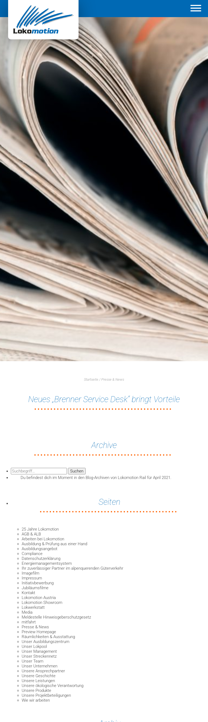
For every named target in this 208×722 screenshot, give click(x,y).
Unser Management (39, 651)
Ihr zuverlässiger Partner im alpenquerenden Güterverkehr (72, 568)
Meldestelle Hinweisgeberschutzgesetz (56, 617)
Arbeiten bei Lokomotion (43, 539)
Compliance (32, 553)
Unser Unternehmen (39, 666)
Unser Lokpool (34, 646)
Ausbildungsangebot (39, 548)
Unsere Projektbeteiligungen (46, 695)
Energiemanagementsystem (47, 563)
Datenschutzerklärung (41, 558)
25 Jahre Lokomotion (40, 529)
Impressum (32, 578)
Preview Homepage (39, 631)
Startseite (91, 379)
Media (27, 612)
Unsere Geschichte (39, 675)
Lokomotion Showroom (42, 602)
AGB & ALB (31, 534)
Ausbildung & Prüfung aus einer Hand (54, 543)
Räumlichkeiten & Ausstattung (48, 636)
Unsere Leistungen (38, 680)
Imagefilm (30, 573)
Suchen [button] (76, 471)
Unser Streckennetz (39, 656)
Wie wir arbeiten (36, 700)
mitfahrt (29, 622)
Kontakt (28, 592)
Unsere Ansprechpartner (43, 671)
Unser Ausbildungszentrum (45, 641)
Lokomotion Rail (132, 477)
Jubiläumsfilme (35, 587)
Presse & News (112, 379)
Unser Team (32, 661)
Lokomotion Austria (39, 597)
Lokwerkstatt (33, 607)
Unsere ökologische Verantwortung (52, 685)
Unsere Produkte (36, 690)
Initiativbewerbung (38, 583)
